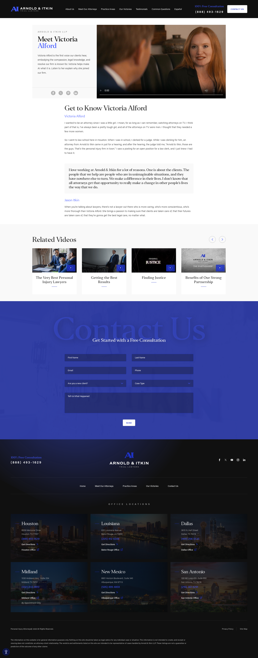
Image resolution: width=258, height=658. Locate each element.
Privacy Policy (227, 628)
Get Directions (30, 544)
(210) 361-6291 (189, 587)
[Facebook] (219, 460)
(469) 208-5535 (190, 538)
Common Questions (161, 9)
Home (83, 485)
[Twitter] (226, 460)
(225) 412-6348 (110, 538)
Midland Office (30, 598)
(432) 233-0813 (30, 587)
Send (129, 422)
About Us (69, 9)
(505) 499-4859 (110, 587)
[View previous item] (212, 239)
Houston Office (30, 550)
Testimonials (141, 9)
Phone (138, 370)
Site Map (243, 628)
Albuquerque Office (112, 598)
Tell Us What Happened (78, 396)
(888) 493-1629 (209, 12)
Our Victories (125, 9)
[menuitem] (69, 9)
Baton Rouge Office (112, 550)
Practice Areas (108, 9)
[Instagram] (238, 460)
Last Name (140, 357)
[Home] (31, 9)
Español (178, 9)
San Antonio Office (191, 598)
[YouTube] (232, 460)
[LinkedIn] (244, 460)
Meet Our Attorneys (87, 9)
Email (70, 370)
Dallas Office (188, 550)
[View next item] (222, 239)
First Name (73, 357)
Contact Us (237, 9)
